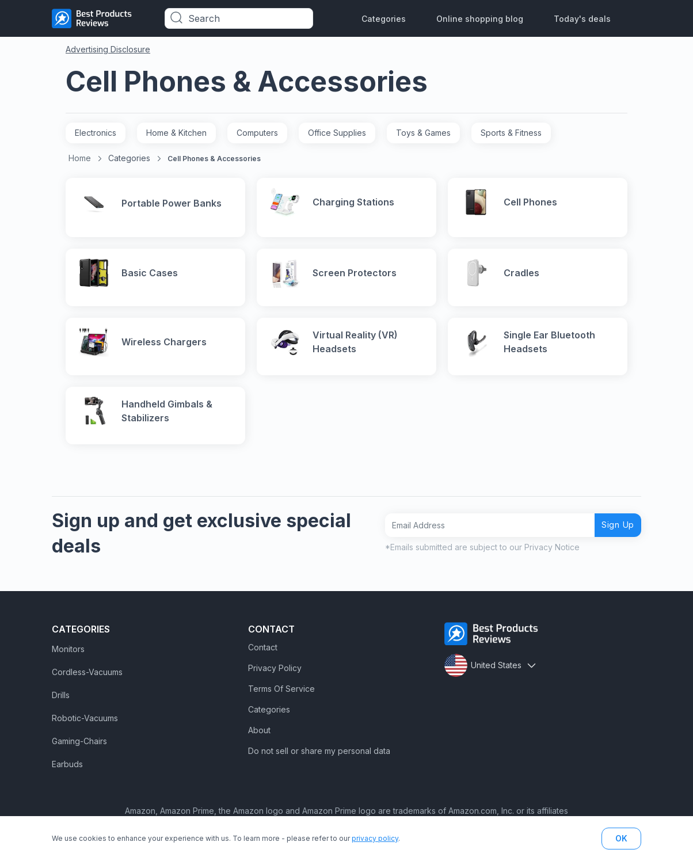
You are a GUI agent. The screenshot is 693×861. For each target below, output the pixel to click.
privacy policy (375, 838)
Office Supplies (337, 133)
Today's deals (582, 19)
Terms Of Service (281, 698)
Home (79, 158)
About (259, 740)
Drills (61, 705)
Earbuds (67, 774)
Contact (262, 657)
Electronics (95, 133)
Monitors (68, 659)
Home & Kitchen (176, 133)
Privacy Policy (275, 678)
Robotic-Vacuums (85, 728)
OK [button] (621, 838)
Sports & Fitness (511, 133)
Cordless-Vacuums (87, 682)
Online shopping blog (479, 19)
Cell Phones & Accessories (214, 158)
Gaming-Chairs (79, 751)
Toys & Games (423, 133)
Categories (383, 19)
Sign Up (613, 534)
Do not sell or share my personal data (319, 760)
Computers (257, 133)
